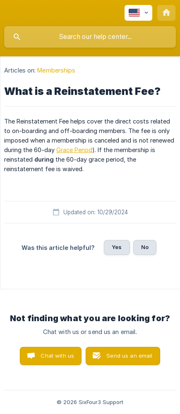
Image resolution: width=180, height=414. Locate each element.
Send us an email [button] (129, 355)
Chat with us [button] (57, 355)
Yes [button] (117, 247)
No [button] (145, 247)
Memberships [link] (56, 70)
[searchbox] (90, 37)
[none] (138, 13)
